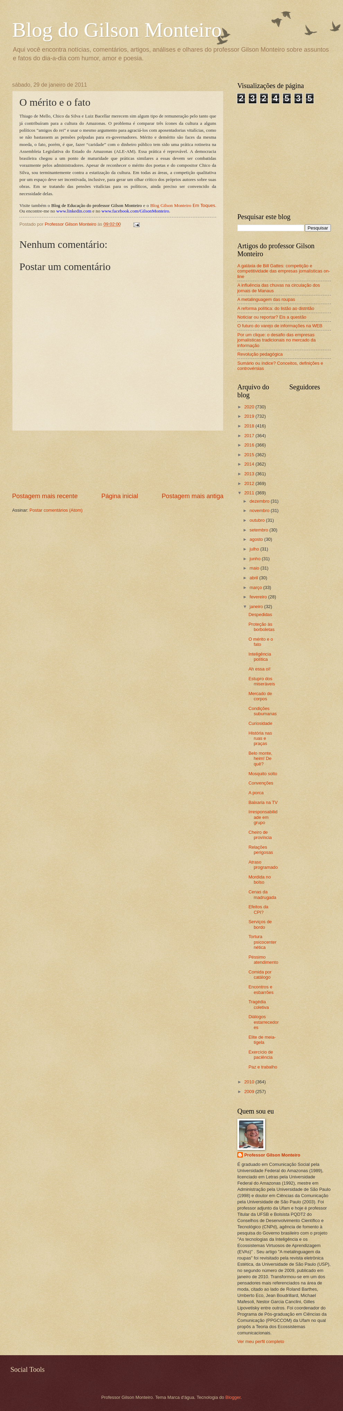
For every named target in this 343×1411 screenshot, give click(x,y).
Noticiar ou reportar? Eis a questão (271, 317)
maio (254, 568)
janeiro (256, 606)
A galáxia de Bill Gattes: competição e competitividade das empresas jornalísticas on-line (283, 271)
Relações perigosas (260, 850)
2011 (249, 492)
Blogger (233, 1397)
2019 (249, 416)
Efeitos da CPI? (258, 909)
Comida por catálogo (260, 974)
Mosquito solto (262, 773)
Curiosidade (260, 723)
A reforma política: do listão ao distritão (275, 308)
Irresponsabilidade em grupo (263, 817)
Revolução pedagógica (260, 354)
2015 (249, 454)
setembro (259, 530)
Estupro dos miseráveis (261, 681)
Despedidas (260, 614)
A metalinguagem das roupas (266, 299)
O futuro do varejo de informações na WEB (279, 325)
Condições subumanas (262, 711)
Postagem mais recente (45, 496)
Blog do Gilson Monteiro (117, 29)
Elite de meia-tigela (262, 1040)
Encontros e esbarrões (260, 989)
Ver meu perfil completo (260, 1341)
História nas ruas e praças (260, 738)
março (256, 587)
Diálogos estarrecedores (263, 1022)
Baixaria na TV (263, 802)
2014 (249, 464)
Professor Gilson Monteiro (272, 1155)
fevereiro (258, 596)
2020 (249, 406)
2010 (249, 1081)
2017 (249, 435)
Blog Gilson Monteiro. (183, 205)
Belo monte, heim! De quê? (260, 759)
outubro (257, 520)
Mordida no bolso (259, 879)
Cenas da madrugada (262, 894)
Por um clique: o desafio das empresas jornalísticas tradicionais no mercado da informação (276, 340)
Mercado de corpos (260, 696)
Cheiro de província (260, 835)
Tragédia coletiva (258, 1004)
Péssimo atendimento (263, 959)
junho (255, 558)
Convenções (260, 783)
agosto (256, 539)
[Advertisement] (118, 461)
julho (254, 549)
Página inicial (119, 496)
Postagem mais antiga (192, 496)
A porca (256, 792)
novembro (260, 510)
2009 (249, 1091)
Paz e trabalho (262, 1067)
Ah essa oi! (259, 669)
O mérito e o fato (260, 642)
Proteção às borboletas (261, 627)
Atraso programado (263, 864)
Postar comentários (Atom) (55, 510)
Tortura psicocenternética (262, 942)
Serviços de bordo (260, 924)
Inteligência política (259, 656)
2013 (249, 473)
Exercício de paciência (260, 1054)
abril (254, 577)
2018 (249, 426)
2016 (249, 445)
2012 (249, 483)
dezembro (260, 501)
